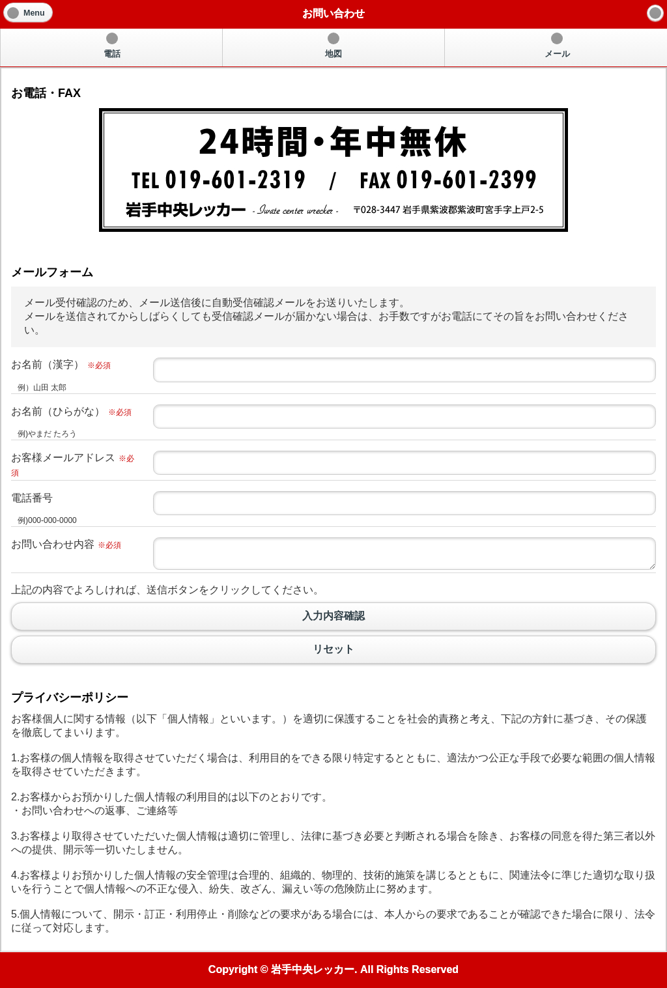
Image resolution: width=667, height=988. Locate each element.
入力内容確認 (333, 616)
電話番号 (32, 497)
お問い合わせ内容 (66, 544)
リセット (333, 649)
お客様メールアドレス (72, 464)
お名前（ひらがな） (71, 411)
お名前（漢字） (61, 364)
